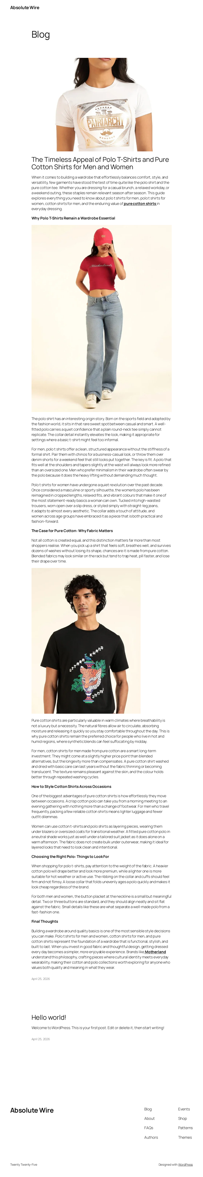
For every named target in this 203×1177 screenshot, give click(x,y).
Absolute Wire (24, 7)
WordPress (185, 1164)
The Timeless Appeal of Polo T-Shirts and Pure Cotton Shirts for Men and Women (100, 163)
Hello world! (49, 1017)
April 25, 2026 (41, 979)
